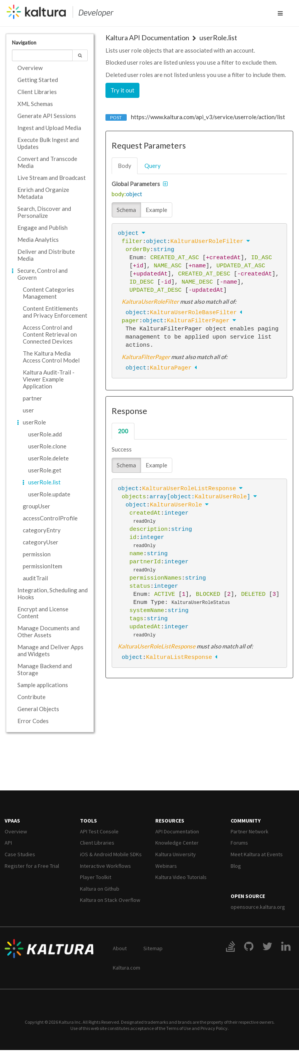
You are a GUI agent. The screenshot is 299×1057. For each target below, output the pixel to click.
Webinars (166, 865)
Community (246, 820)
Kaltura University (175, 854)
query (152, 165)
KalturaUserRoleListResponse (189, 489)
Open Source (248, 896)
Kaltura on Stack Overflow (110, 899)
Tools (88, 820)
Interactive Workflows (105, 865)
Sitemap (153, 948)
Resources (169, 820)
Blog (236, 865)
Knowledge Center (177, 842)
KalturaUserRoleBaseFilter (193, 312)
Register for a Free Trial (32, 865)
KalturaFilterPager (198, 321)
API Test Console (99, 831)
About (120, 948)
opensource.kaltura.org (258, 906)
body (124, 165)
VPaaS (12, 820)
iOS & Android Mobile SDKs (111, 854)
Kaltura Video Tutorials (181, 877)
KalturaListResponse (179, 657)
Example (156, 209)
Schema (126, 209)
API (8, 842)
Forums (239, 842)
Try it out (122, 90)
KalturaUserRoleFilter (206, 241)
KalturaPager (171, 368)
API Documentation (177, 831)
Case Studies (20, 854)
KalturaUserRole (221, 497)
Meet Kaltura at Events (257, 854)
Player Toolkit (95, 877)
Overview (16, 831)
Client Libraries (97, 842)
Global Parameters (136, 183)
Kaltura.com (126, 967)
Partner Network (249, 831)
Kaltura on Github (99, 888)
